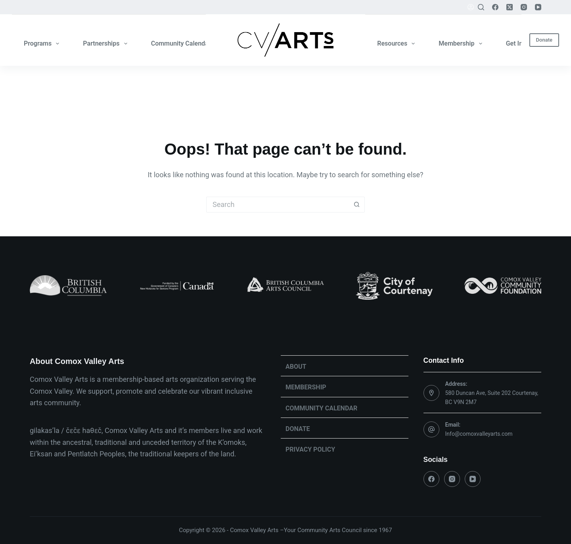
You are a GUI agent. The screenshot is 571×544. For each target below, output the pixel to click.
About (296, 366)
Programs (43, 43)
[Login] (471, 7)
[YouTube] (538, 7)
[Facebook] (495, 7)
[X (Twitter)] (509, 7)
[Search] (481, 7)
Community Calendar (186, 43)
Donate (544, 40)
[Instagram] (524, 7)
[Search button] (357, 205)
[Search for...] (277, 205)
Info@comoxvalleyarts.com (479, 434)
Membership (462, 43)
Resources (397, 43)
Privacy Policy (310, 449)
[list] (285, 286)
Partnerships (106, 43)
